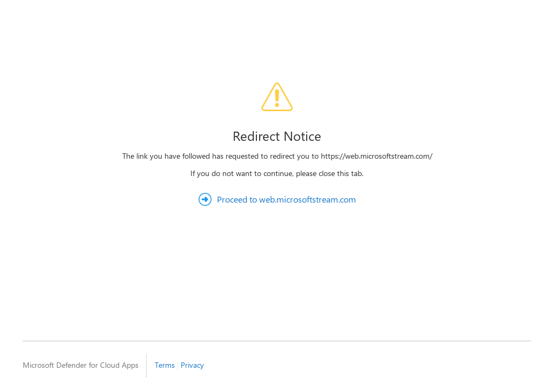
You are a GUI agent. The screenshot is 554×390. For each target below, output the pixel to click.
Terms (165, 365)
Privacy (192, 365)
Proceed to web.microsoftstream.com (286, 199)
